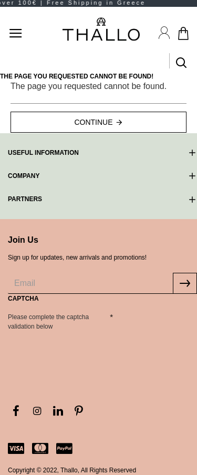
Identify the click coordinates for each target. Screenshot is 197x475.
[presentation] (81, 353)
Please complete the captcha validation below (48, 321)
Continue (93, 122)
